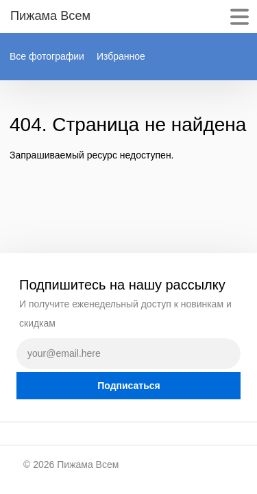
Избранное (121, 56)
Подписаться (128, 385)
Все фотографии (47, 56)
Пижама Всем (88, 464)
